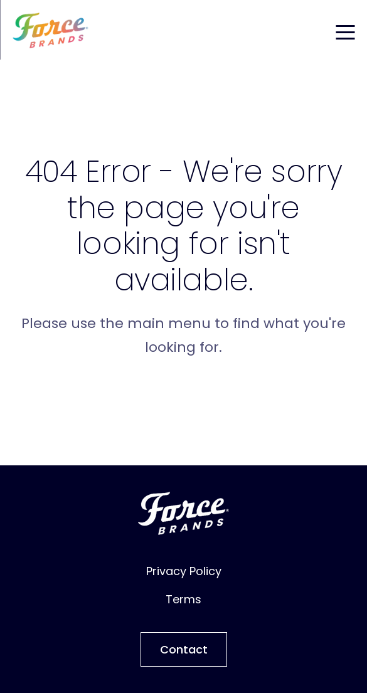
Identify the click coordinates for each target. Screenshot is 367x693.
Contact (184, 649)
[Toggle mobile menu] (345, 30)
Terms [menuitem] (183, 599)
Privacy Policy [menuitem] (183, 571)
